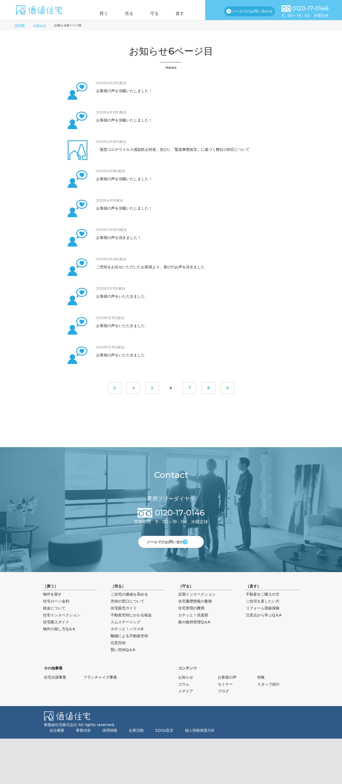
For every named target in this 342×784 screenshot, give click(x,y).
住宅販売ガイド (124, 616)
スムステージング (126, 630)
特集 (261, 686)
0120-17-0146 (310, 8)
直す (188, 13)
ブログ (223, 700)
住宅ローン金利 (56, 610)
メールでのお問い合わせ (252, 11)
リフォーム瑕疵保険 (262, 616)
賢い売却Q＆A (123, 658)
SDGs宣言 (164, 739)
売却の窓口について (127, 610)
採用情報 (109, 739)
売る (126, 13)
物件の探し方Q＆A (59, 637)
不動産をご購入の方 (262, 603)
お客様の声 (227, 686)
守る (157, 13)
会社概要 (56, 739)
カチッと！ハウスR (127, 637)
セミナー (225, 693)
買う (95, 13)
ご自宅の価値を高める (129, 603)
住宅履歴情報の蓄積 (195, 610)
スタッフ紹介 (268, 693)
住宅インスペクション (61, 623)
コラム (183, 693)
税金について (54, 616)
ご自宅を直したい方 (262, 610)
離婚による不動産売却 (129, 644)
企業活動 (136, 739)
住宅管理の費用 (191, 616)
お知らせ (39, 25)
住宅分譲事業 (55, 686)
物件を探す (52, 603)
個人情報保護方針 (200, 739)
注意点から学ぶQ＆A (264, 623)
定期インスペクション (197, 603)
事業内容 (83, 739)
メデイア (185, 700)
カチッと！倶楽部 (193, 623)
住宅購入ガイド (56, 630)
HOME (20, 25)
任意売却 (118, 651)
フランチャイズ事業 (100, 686)
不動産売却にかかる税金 (131, 623)
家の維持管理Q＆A (194, 630)
